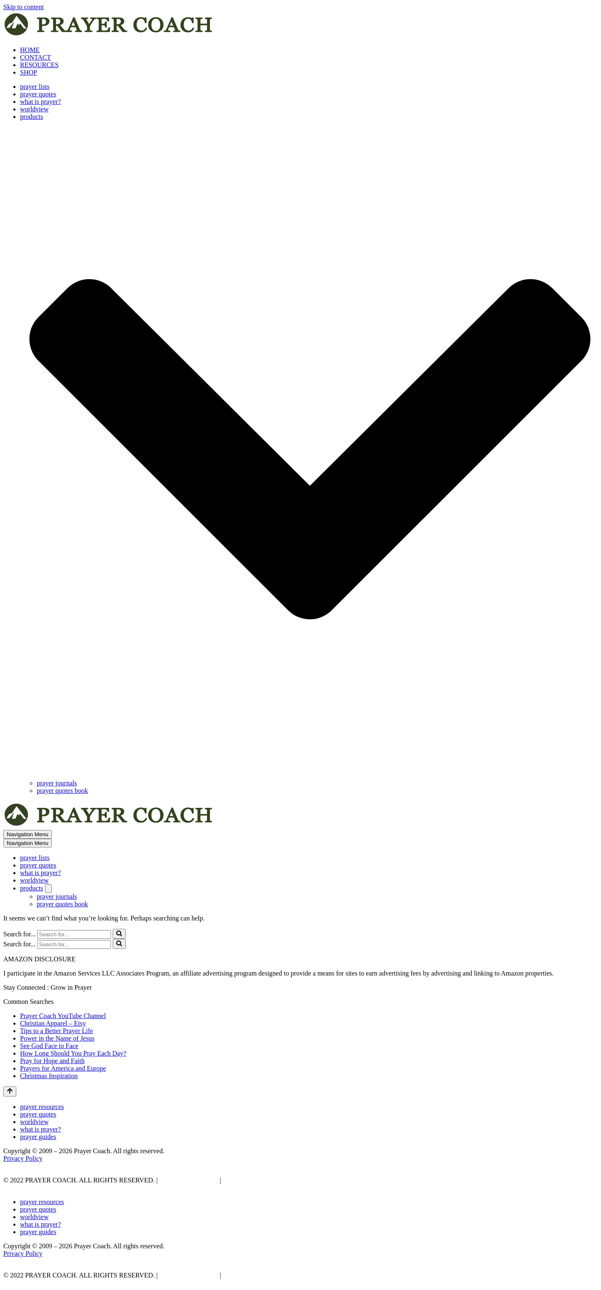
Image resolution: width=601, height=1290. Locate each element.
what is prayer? (40, 101)
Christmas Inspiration (49, 1075)
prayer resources (42, 1106)
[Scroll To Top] (9, 1091)
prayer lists (35, 86)
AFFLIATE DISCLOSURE (261, 1180)
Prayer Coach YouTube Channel (63, 1015)
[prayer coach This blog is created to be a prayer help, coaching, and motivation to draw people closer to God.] (109, 35)
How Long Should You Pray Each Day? (73, 1053)
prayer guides (38, 1136)
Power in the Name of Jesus (57, 1038)
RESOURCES (39, 64)
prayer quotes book (62, 790)
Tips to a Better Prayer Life (56, 1030)
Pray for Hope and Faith (52, 1060)
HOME (30, 49)
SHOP (28, 72)
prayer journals (57, 783)
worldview (34, 109)
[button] (310, 450)
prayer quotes (38, 94)
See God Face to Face (49, 1045)
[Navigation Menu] (27, 834)
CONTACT (35, 57)
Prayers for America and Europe (63, 1068)
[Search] (74, 934)
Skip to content (23, 6)
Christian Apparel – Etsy (53, 1023)
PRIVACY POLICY (188, 1180)
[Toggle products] (48, 888)
